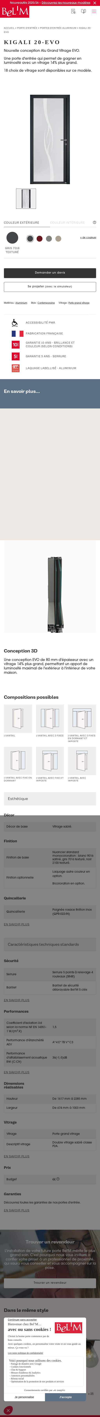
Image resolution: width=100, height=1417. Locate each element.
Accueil (9, 28)
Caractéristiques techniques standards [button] (43, 944)
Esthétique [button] (18, 798)
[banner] (14, 12)
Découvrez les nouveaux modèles (66, 3)
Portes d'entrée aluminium (58, 28)
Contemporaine (46, 303)
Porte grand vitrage (78, 303)
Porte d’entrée (27, 28)
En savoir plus (17, 1000)
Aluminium (21, 303)
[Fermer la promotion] (94, 3)
